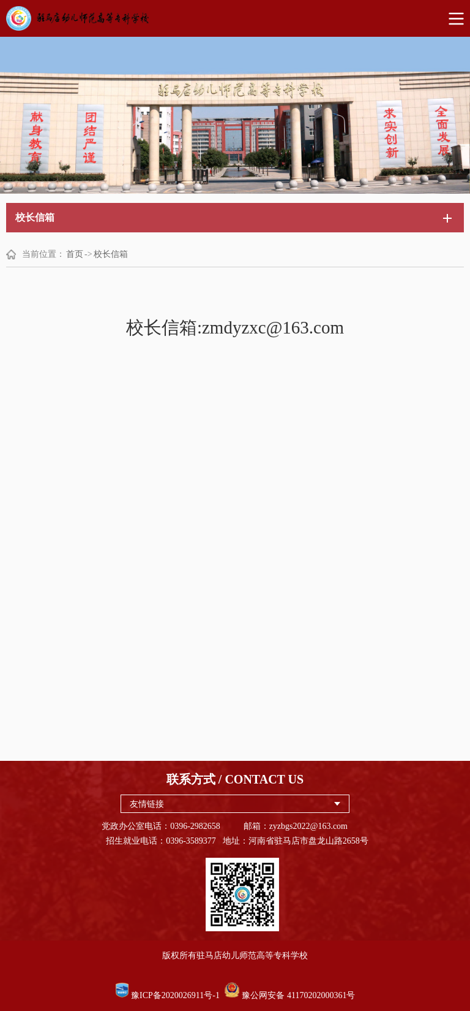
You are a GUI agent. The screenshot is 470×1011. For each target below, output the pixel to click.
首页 (74, 254)
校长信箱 (111, 254)
